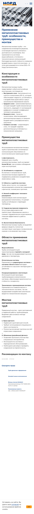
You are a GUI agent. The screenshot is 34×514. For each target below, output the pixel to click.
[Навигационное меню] (31, 4)
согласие (15, 504)
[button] (25, 3)
